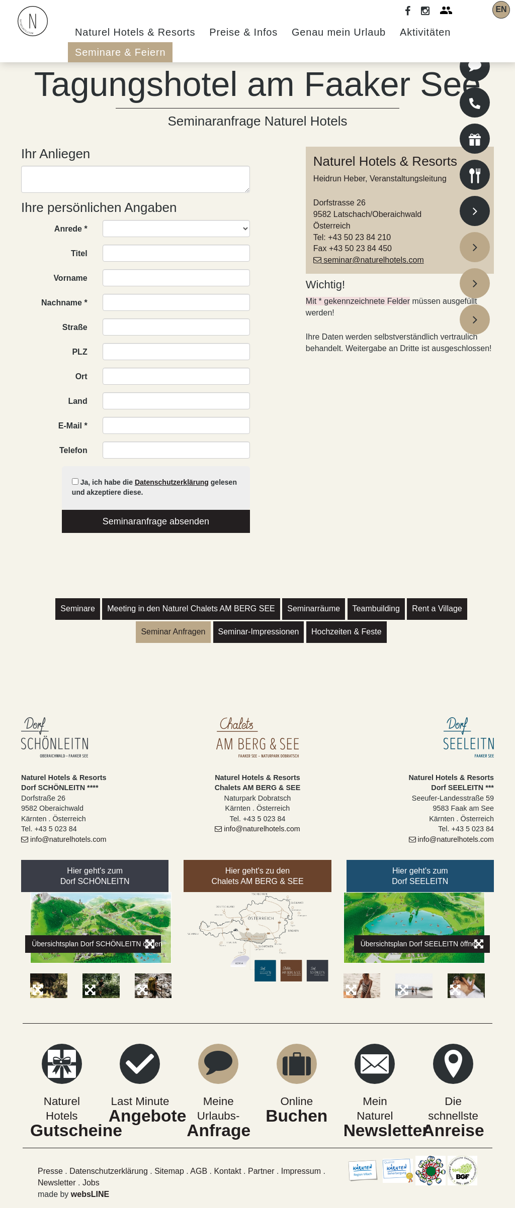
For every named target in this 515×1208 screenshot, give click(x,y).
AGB (199, 1171)
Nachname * (64, 302)
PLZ (79, 352)
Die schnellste (453, 1101)
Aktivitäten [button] (425, 32)
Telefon (73, 450)
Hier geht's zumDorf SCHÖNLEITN (95, 876)
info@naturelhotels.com (63, 839)
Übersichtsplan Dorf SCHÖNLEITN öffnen (96, 944)
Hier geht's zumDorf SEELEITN (420, 876)
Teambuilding (376, 608)
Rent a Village (437, 608)
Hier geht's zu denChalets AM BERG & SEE (257, 876)
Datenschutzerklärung (172, 482)
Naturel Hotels (62, 1101)
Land (77, 401)
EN (500, 9)
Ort (81, 376)
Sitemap (169, 1171)
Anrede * (71, 229)
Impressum (302, 1171)
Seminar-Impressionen (258, 631)
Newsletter (57, 1182)
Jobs (91, 1182)
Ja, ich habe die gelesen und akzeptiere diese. (154, 487)
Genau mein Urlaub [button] (339, 32)
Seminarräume (313, 608)
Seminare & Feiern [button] (120, 52)
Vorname (70, 278)
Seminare (77, 608)
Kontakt (227, 1171)
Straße (75, 327)
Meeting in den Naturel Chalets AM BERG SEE (191, 608)
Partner (261, 1171)
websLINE (90, 1194)
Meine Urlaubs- (218, 1100)
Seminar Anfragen (173, 631)
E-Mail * (73, 425)
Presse (50, 1171)
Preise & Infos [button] (243, 32)
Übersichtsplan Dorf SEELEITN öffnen (422, 944)
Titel (79, 253)
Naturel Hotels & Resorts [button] (135, 32)
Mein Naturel (375, 1101)
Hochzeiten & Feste (346, 631)
